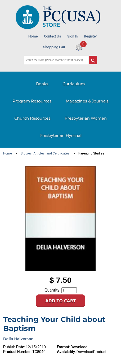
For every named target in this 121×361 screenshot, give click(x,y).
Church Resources (32, 118)
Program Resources (31, 101)
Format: (63, 347)
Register (90, 36)
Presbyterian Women (86, 118)
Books (42, 83)
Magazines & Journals (87, 101)
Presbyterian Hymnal (61, 135)
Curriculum (73, 83)
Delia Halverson (18, 338)
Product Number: (17, 352)
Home (33, 36)
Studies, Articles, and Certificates (45, 153)
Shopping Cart (54, 47)
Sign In (72, 36)
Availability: (66, 352)
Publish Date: (14, 347)
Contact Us (52, 36)
